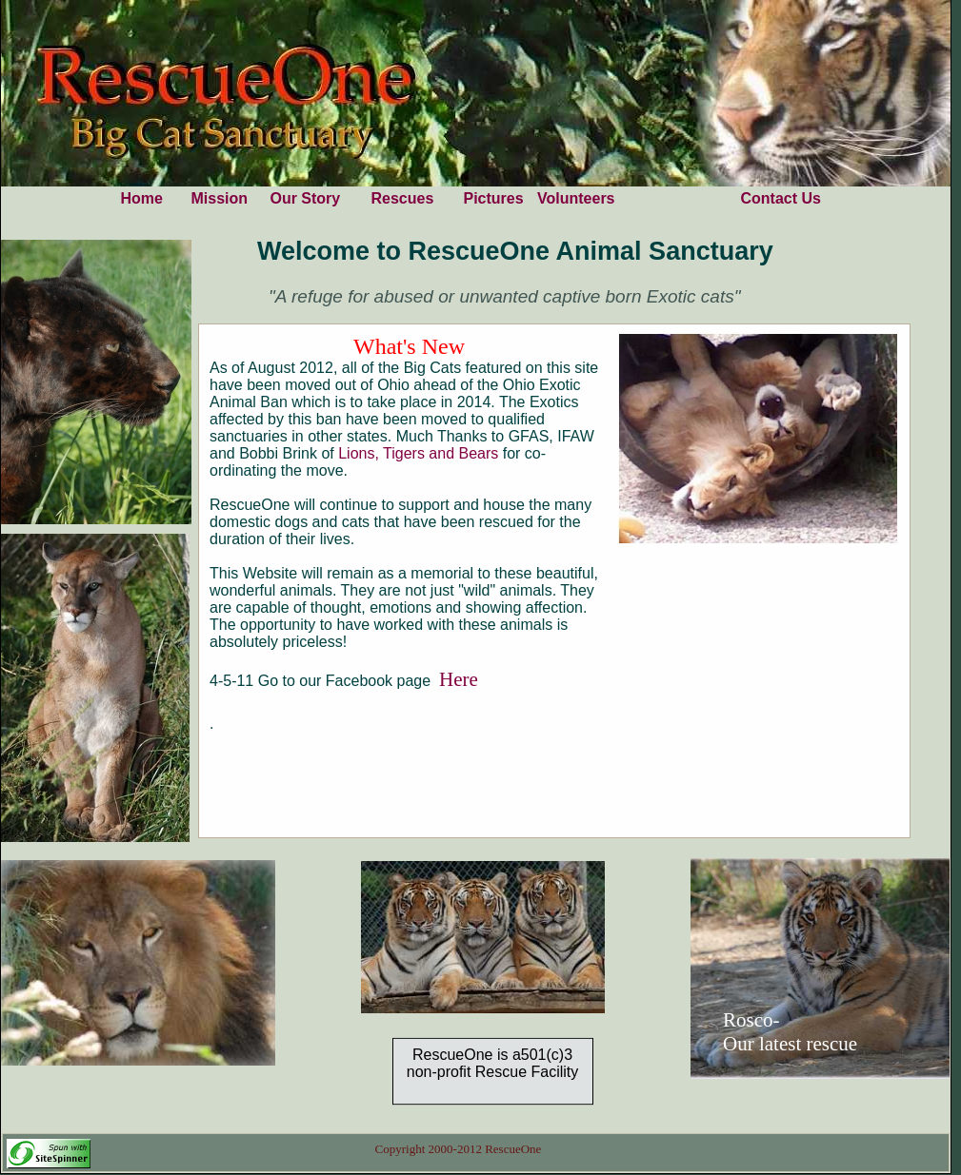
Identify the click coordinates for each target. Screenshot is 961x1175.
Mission (219, 198)
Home (141, 198)
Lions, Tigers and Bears (420, 453)
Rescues (401, 198)
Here (458, 679)
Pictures (493, 198)
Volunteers (576, 198)
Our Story (305, 198)
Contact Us (780, 198)
